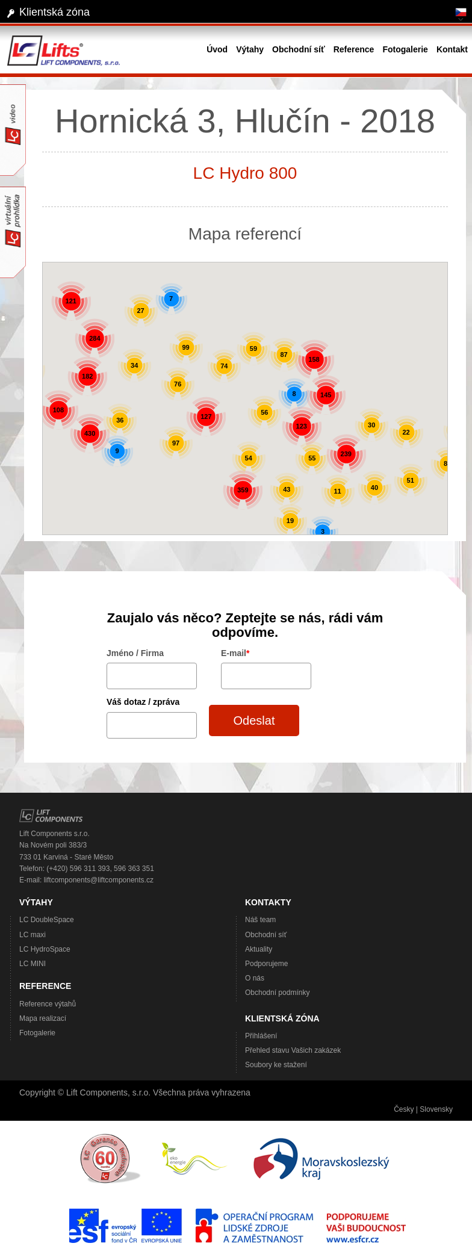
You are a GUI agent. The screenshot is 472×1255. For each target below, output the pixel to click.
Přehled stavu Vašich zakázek (293, 1050)
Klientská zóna (54, 12)
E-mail (235, 653)
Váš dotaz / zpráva (143, 702)
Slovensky (436, 1109)
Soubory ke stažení (276, 1065)
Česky (404, 1109)
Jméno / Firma (135, 653)
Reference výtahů (47, 1004)
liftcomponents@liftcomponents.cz (99, 880)
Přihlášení (261, 1036)
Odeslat (254, 720)
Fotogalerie (37, 1033)
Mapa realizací (42, 1018)
